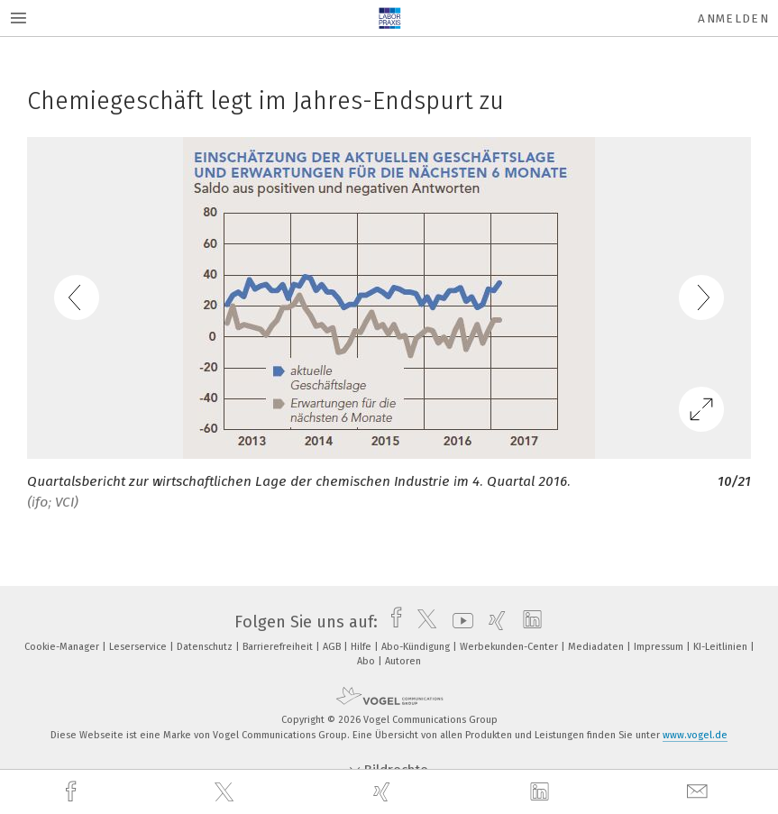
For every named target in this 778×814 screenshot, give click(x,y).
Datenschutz (206, 647)
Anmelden (733, 18)
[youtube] (458, 622)
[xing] (384, 792)
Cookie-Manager (63, 647)
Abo (367, 661)
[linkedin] (541, 792)
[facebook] (73, 792)
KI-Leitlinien (721, 647)
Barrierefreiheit (279, 647)
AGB (333, 647)
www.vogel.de (695, 735)
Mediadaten (597, 647)
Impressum (660, 647)
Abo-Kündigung (417, 647)
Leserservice (139, 647)
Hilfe (362, 647)
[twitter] (226, 792)
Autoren (403, 661)
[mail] (699, 792)
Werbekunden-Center (510, 647)
